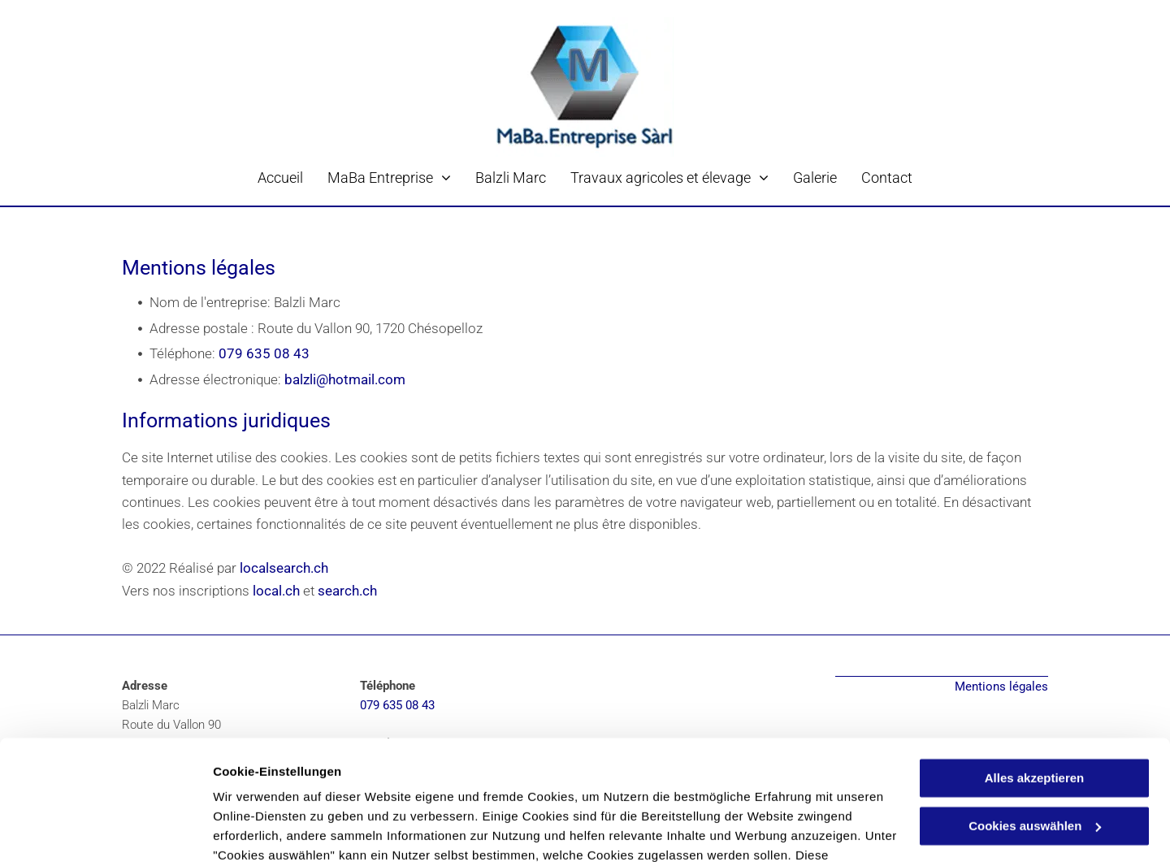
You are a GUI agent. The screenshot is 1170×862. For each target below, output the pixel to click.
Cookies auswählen (270, 830)
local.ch (276, 591)
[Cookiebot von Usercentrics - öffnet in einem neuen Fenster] (105, 830)
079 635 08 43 (264, 353)
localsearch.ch (284, 568)
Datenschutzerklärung (281, 785)
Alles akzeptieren (1035, 669)
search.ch (347, 591)
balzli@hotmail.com (344, 379)
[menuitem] (280, 177)
